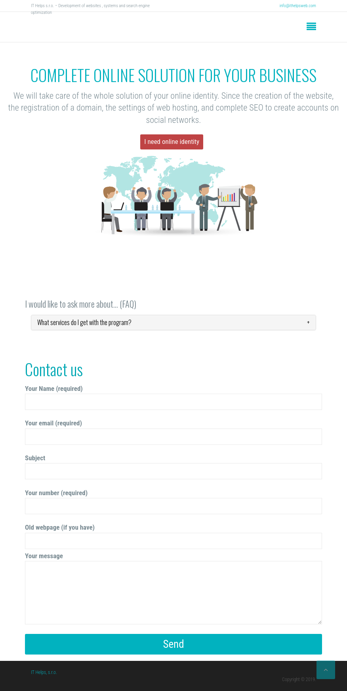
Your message (173, 588)
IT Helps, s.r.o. (44, 672)
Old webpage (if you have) (173, 536)
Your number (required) (173, 502)
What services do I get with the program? (84, 322)
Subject (173, 467)
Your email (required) (173, 432)
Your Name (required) (173, 397)
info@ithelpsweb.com (298, 5)
